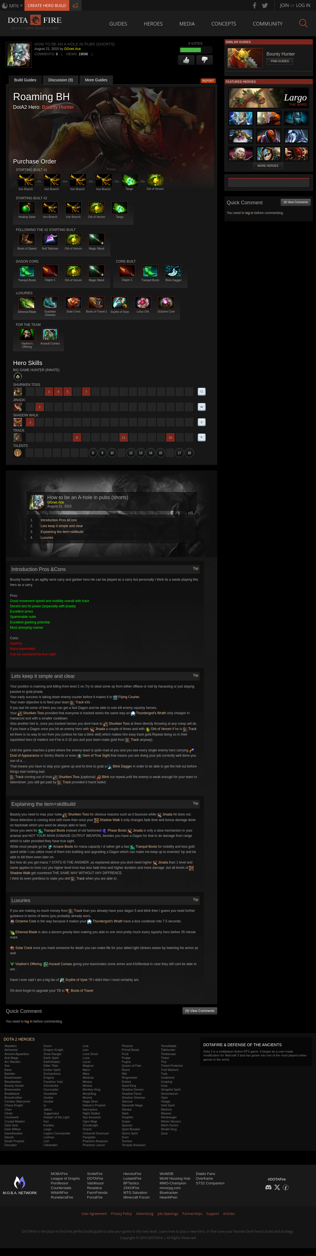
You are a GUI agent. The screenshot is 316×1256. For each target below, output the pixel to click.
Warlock (166, 1109)
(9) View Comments (199, 1011)
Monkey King (91, 1089)
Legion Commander (57, 1133)
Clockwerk (11, 1117)
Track (77, 702)
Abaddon (10, 1046)
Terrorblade (168, 1046)
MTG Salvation (135, 1192)
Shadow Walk (107, 820)
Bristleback (11, 1093)
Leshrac (49, 1137)
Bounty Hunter (58, 107)
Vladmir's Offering (26, 964)
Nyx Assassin (92, 1117)
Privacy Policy (121, 1213)
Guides (118, 23)
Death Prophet (14, 1141)
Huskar (48, 1097)
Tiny (163, 1061)
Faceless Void (53, 1081)
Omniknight (90, 1125)
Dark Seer (11, 1125)
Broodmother (13, 1097)
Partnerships (192, 1213)
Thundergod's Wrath (148, 713)
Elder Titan (51, 1065)
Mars (86, 1073)
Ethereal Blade (23, 932)
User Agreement (94, 1213)
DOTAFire (95, 1178)
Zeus (164, 1133)
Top (195, 568)
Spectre (127, 1125)
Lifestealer (51, 1145)
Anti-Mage (11, 1057)
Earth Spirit (51, 1057)
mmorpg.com (170, 1188)
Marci (86, 1069)
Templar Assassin (134, 1145)
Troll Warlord (169, 1069)
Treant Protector (172, 1065)
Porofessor (59, 1183)
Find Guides (280, 61)
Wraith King (169, 1129)
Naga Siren (90, 1101)
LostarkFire (132, 1178)
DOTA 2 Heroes (19, 1039)
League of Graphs (65, 1178)
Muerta (87, 1097)
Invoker (49, 1101)
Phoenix (127, 1046)
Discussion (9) (60, 80)
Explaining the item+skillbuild (62, 532)
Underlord (167, 1077)
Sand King (129, 1085)
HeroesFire (132, 1174)
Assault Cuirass (58, 964)
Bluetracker (169, 1192)
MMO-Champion (173, 1183)
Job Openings (168, 1213)
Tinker (165, 1057)
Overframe (204, 1178)
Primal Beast (130, 1049)
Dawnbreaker (13, 1133)
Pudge (126, 1057)
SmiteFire (95, 1174)
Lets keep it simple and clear (62, 526)
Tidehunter (168, 1049)
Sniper (126, 1121)
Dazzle (9, 1137)
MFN (14, 6)
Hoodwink (50, 1093)
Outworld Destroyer (96, 1133)
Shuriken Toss (31, 713)
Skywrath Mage (132, 1105)
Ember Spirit (52, 1069)
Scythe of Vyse (73, 980)
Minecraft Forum (136, 1197)
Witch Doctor (169, 1125)
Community (268, 23)
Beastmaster (13, 1077)
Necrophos (90, 1109)
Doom (48, 1046)
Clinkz (8, 1113)
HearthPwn (168, 1197)
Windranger (169, 1117)
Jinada (97, 729)
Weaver (166, 1113)
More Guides (96, 80)
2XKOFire (131, 1188)
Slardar (127, 1109)
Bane (8, 1069)
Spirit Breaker (131, 1129)
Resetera (94, 1188)
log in (28, 1021)
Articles (228, 1213)
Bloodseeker (12, 1081)
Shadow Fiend (131, 1093)
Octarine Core (23, 921)
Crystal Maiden (14, 1121)
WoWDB (167, 1174)
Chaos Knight (13, 1105)
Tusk (164, 1073)
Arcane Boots (60, 847)
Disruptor (10, 1145)
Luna (86, 1057)
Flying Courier (126, 697)
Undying (166, 1081)
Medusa (88, 1077)
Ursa (164, 1085)
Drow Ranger (53, 1054)
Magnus (88, 1065)
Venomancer (169, 1093)
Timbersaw (168, 1054)
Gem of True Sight (93, 755)
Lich (46, 1141)
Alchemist (11, 1049)
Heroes (153, 23)
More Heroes (268, 165)
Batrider (9, 1073)
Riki (124, 1073)
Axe (7, 1065)
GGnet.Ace (72, 49)
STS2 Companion (210, 1183)
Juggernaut (51, 1113)
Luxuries (47, 538)
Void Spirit (168, 1105)
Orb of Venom (158, 729)
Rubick (126, 1081)
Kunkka (49, 1125)
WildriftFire (59, 1192)
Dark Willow (12, 1129)
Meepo (87, 1081)
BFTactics (131, 1183)
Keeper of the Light (57, 1117)
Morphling (89, 1093)
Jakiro (48, 1109)
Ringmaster (129, 1077)
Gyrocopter (51, 1089)
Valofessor (95, 1183)
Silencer (127, 1101)
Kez (46, 1121)
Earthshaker (52, 1061)
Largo (47, 1129)
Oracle (87, 1129)
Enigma (49, 1077)
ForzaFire (95, 1197)
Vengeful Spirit (171, 1089)
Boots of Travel (79, 991)
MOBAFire (59, 1174)
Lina (85, 1046)
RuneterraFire (62, 1197)
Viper (164, 1097)
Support (212, 1213)
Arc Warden (12, 1061)
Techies (127, 1141)
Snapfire (127, 1117)
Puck (125, 1054)
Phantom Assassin (95, 1141)
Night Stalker (91, 1113)
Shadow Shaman (133, 1097)
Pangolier (89, 1137)
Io (45, 1105)
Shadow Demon (133, 1089)
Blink (103, 777)
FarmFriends (97, 1192)
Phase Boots (114, 830)
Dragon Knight (53, 1049)
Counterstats (61, 1188)
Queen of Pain (131, 1065)
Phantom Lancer (94, 1145)
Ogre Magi (90, 1121)
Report (208, 80)
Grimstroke (51, 1085)
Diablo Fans (205, 1174)
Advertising (145, 1213)
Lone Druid (90, 1054)
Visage (165, 1101)
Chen (8, 1109)
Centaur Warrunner (17, 1101)
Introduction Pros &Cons (59, 520)
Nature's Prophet (94, 1105)
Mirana (87, 1085)
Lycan (87, 1061)
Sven (125, 1137)
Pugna (126, 1061)
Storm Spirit (130, 1133)
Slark (125, 1113)
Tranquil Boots (51, 830)
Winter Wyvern (171, 1121)
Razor (126, 1069)
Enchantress (52, 1073)
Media (187, 23)
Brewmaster (12, 1089)
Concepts (223, 23)
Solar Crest (21, 948)
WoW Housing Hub (175, 1178)
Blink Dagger (119, 766)
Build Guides (25, 80)
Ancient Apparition (16, 1054)
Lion (85, 1049)
